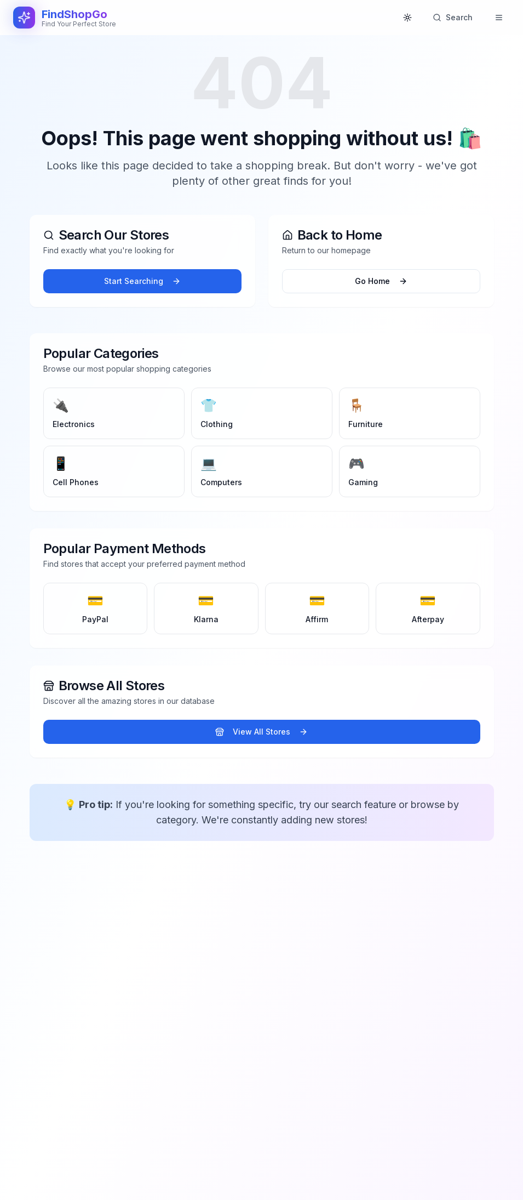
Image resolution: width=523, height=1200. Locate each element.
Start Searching (142, 281)
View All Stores (261, 731)
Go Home (381, 281)
